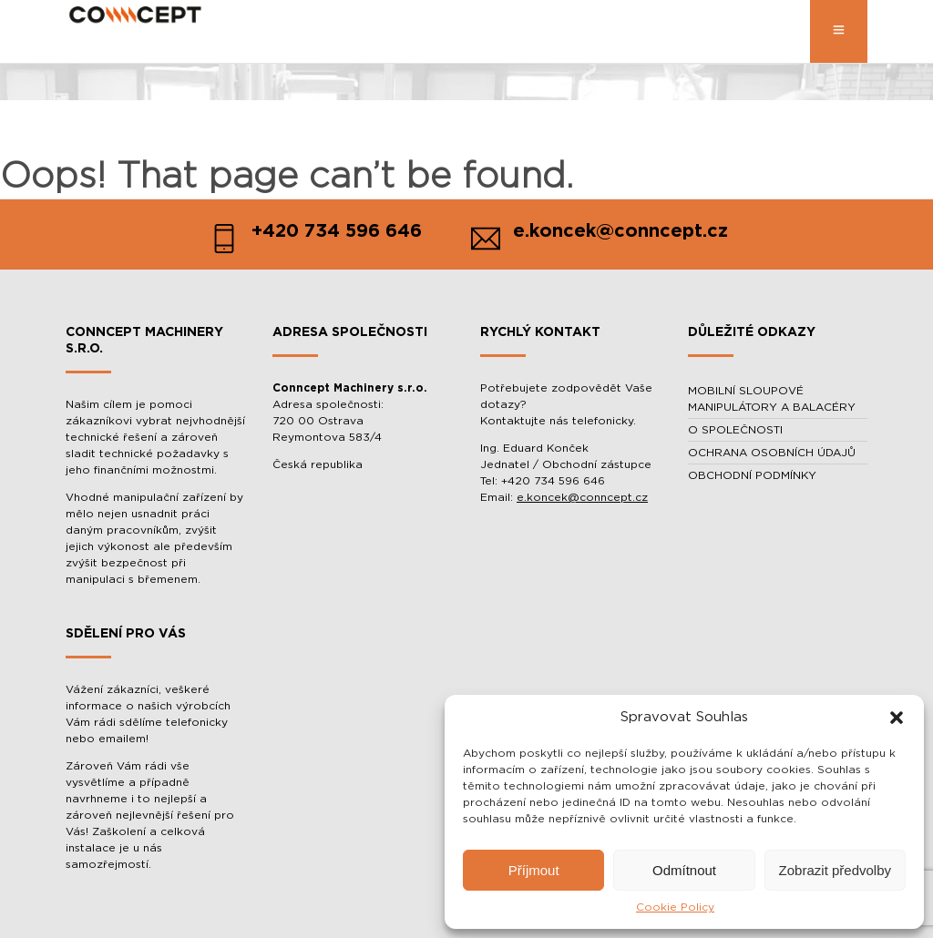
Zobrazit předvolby (835, 870)
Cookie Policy (675, 907)
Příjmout (533, 870)
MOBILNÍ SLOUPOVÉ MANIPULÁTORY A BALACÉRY (772, 399)
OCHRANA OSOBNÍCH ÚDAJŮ (772, 452)
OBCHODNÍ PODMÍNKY (752, 475)
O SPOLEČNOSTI (735, 429)
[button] (896, 718)
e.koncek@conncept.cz (582, 497)
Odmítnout (684, 870)
